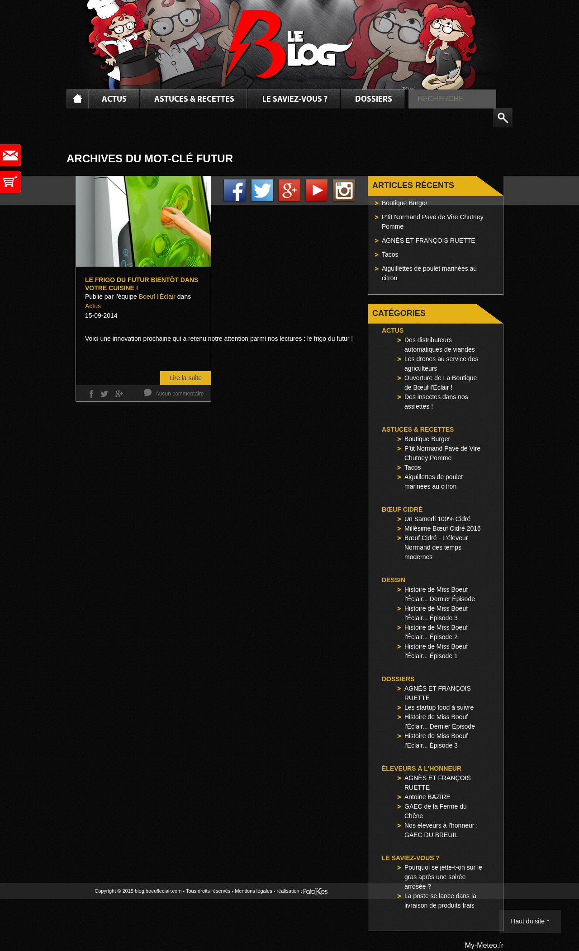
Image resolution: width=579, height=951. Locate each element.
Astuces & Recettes (194, 99)
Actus (114, 99)
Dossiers (373, 99)
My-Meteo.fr (484, 945)
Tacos (390, 254)
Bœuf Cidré (402, 509)
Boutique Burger (404, 203)
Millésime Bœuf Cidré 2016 (442, 528)
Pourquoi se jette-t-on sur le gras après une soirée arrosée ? (443, 877)
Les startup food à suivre (439, 707)
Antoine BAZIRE (427, 796)
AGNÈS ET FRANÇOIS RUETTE (428, 240)
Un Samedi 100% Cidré (437, 519)
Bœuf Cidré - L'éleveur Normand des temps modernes (436, 547)
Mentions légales (253, 891)
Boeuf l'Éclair (157, 296)
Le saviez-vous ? (294, 99)
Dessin (393, 580)
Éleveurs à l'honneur (421, 768)
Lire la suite (185, 377)
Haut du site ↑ (530, 921)
